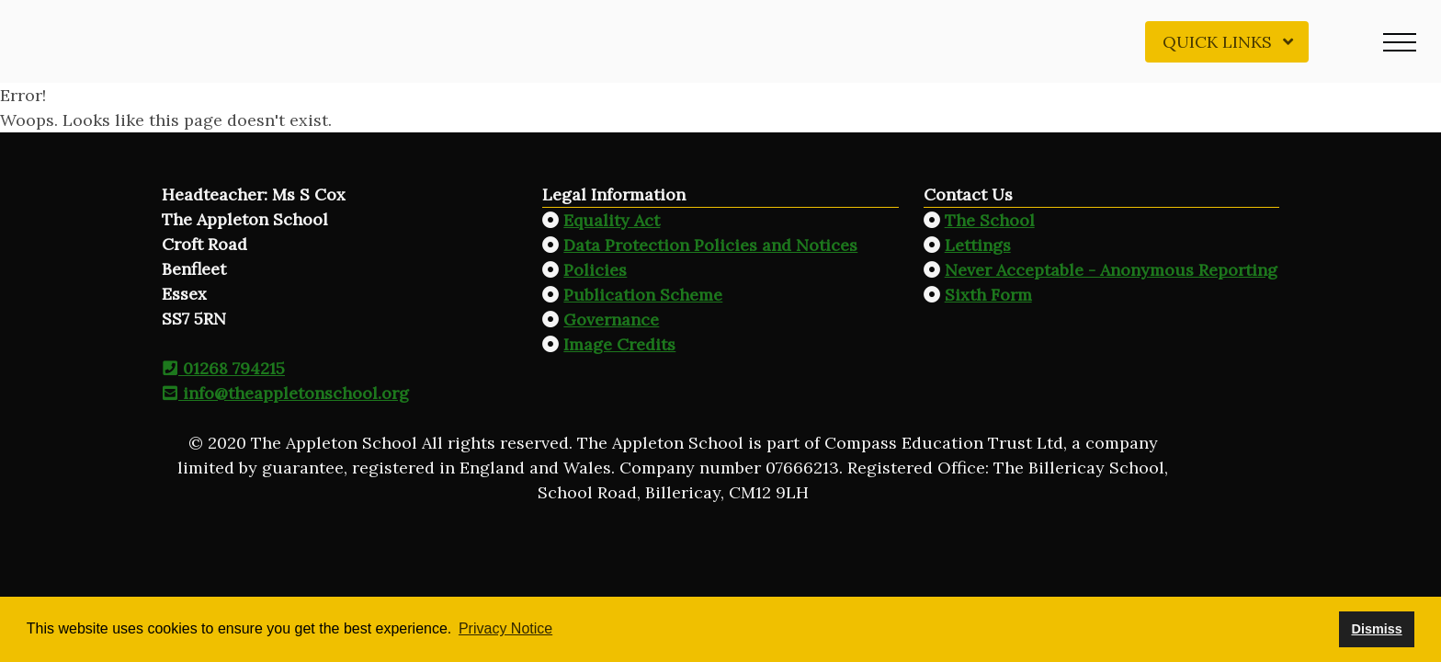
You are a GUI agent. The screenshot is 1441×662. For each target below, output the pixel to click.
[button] (1399, 41)
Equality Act (611, 220)
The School (990, 220)
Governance (611, 319)
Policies (595, 269)
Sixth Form (988, 294)
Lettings (978, 245)
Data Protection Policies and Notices (710, 245)
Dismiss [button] (1376, 629)
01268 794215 (223, 368)
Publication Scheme (642, 294)
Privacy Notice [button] (505, 628)
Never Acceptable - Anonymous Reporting (1111, 269)
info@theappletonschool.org (285, 393)
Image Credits (619, 344)
